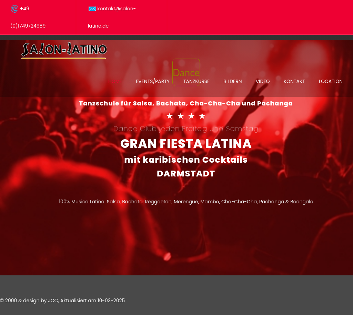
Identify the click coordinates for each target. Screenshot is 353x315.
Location (331, 81)
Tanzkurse (196, 81)
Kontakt (294, 81)
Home (115, 81)
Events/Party (153, 81)
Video (263, 81)
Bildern (232, 81)
